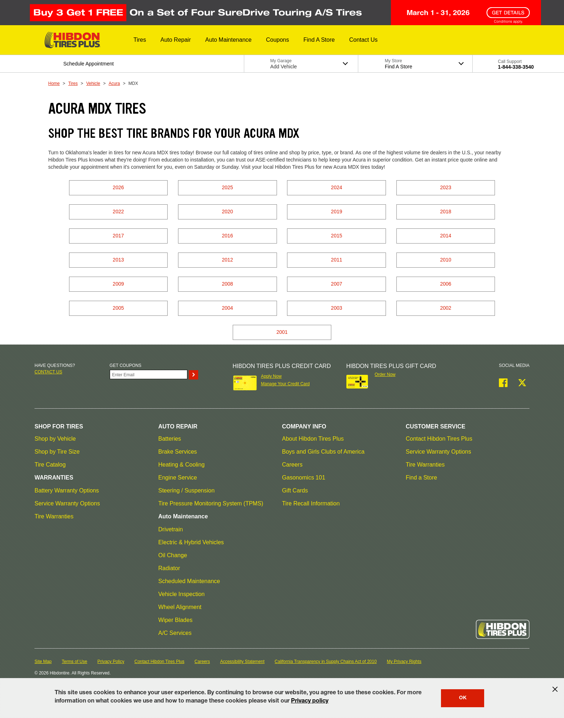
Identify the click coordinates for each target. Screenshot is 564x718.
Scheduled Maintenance (189, 581)
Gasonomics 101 (303, 477)
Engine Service (177, 477)
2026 (118, 187)
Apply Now (271, 376)
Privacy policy (309, 701)
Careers (292, 465)
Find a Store (421, 477)
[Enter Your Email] (148, 374)
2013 (118, 260)
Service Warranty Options (67, 503)
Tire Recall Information (311, 503)
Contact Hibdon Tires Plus (439, 439)
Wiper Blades (175, 620)
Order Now (385, 374)
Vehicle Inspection (181, 594)
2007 (336, 284)
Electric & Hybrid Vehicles (191, 542)
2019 (336, 211)
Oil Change (172, 555)
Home (54, 83)
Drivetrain (170, 529)
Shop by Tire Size (57, 452)
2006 (445, 284)
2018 (445, 211)
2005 (118, 308)
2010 (445, 260)
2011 (336, 260)
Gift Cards (295, 490)
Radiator (169, 568)
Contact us (48, 371)
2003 (336, 308)
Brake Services (177, 452)
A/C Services (174, 633)
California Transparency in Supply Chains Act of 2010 (326, 661)
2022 (118, 211)
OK (463, 698)
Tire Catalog (50, 465)
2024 (336, 187)
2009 (118, 284)
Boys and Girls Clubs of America (323, 452)
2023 (445, 187)
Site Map (43, 661)
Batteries (169, 439)
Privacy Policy (110, 661)
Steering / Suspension (186, 490)
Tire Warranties (54, 516)
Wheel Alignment (179, 607)
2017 (118, 235)
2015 (336, 235)
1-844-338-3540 (516, 66)
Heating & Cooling (181, 465)
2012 (227, 260)
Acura (114, 83)
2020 (227, 211)
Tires (73, 83)
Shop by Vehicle (55, 439)
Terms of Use (74, 661)
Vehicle (93, 83)
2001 (281, 332)
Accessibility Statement (242, 661)
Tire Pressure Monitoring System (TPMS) (210, 503)
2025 (227, 187)
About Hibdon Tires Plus (313, 439)
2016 (227, 235)
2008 (227, 284)
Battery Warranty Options (67, 490)
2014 (445, 235)
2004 (227, 308)
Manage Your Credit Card (285, 383)
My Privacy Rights (404, 661)
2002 (445, 308)
